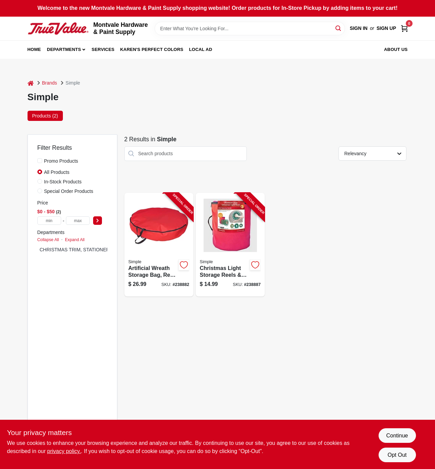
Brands (49, 83)
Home (34, 49)
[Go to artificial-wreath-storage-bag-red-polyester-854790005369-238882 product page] (158, 244)
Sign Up (386, 28)
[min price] (49, 220)
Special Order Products (68, 191)
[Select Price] (97, 220)
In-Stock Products (63, 181)
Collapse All (48, 239)
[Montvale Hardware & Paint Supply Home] (58, 28)
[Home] (31, 83)
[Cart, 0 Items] (404, 28)
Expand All (75, 239)
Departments (64, 49)
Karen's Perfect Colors (152, 49)
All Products (57, 172)
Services (103, 49)
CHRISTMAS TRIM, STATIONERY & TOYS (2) (89, 249)
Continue (397, 435)
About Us (396, 49)
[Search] (339, 28)
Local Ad (200, 49)
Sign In (358, 28)
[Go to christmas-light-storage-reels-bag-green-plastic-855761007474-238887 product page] (230, 244)
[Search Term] (250, 28)
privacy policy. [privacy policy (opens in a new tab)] (64, 451)
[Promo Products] (39, 160)
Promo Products (61, 161)
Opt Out (396, 455)
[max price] (78, 220)
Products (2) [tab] (45, 116)
